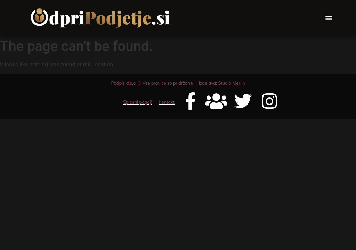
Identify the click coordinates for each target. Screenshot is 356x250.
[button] (329, 18)
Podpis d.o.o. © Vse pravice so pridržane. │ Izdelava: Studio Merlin (178, 83)
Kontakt (167, 102)
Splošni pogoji (137, 102)
